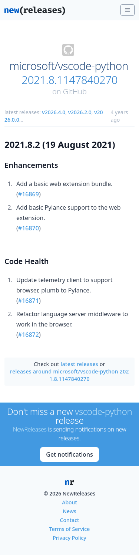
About (69, 502)
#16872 (28, 335)
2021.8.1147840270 (69, 80)
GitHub (75, 92)
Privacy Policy (69, 537)
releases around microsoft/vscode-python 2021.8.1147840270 (69, 375)
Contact (69, 520)
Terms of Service (69, 528)
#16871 (28, 301)
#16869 (28, 194)
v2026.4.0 (53, 112)
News (69, 511)
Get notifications (69, 454)
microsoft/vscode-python (68, 66)
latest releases (79, 364)
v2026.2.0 (80, 112)
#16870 (28, 228)
